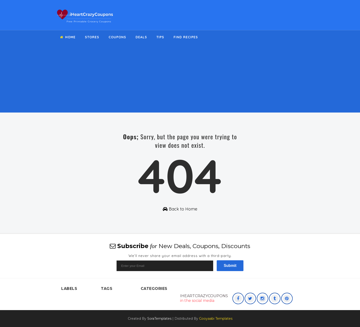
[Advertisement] (180, 80)
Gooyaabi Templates (215, 318)
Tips (160, 37)
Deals (141, 37)
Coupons (117, 37)
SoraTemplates (159, 318)
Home (68, 37)
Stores (92, 37)
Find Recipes (186, 37)
